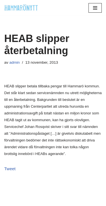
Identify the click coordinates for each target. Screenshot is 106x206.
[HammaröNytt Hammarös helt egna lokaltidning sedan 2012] (21, 8)
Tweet (10, 168)
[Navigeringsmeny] (95, 8)
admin (14, 62)
